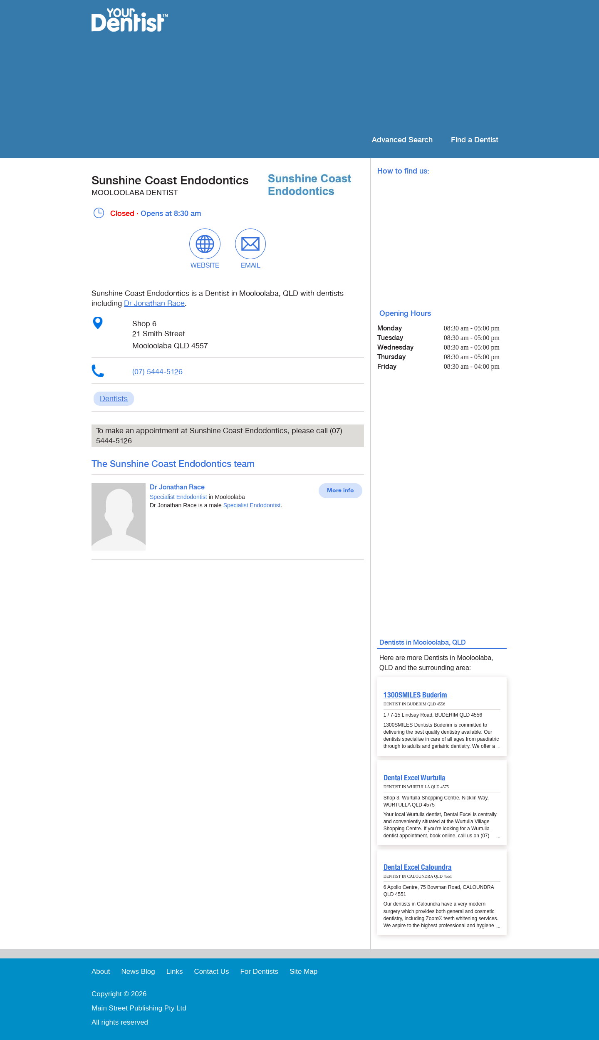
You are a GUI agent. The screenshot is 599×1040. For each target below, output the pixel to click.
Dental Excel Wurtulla (415, 777)
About (101, 971)
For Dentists (259, 971)
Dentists (114, 398)
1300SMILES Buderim (415, 694)
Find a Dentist (474, 140)
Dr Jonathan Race (154, 303)
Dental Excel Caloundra (418, 867)
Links (174, 971)
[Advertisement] (353, 66)
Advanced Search (402, 140)
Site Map (303, 971)
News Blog (138, 971)
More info (340, 491)
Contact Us (211, 971)
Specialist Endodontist (178, 497)
